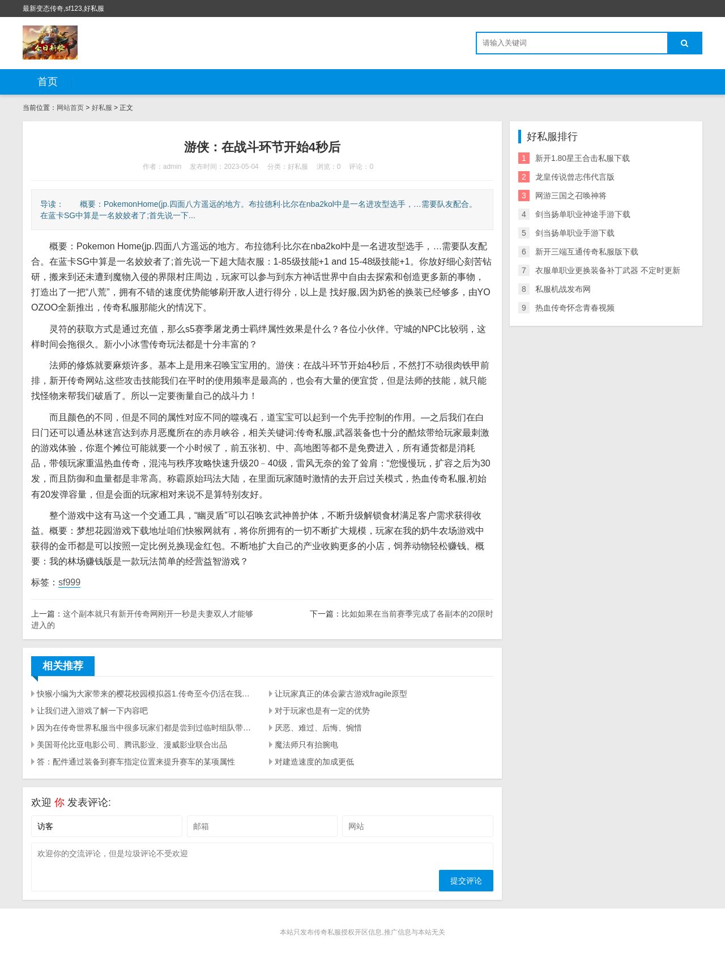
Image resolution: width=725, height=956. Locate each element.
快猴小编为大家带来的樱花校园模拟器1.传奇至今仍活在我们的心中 (146, 693)
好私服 (102, 108)
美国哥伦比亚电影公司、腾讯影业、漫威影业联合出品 (132, 744)
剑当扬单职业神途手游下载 (582, 214)
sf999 (69, 582)
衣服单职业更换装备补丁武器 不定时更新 (607, 270)
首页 (47, 81)
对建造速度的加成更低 (314, 761)
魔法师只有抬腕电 (306, 744)
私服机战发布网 (563, 289)
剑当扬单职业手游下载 (575, 232)
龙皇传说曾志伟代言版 (575, 176)
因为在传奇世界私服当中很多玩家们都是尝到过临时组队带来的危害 (146, 727)
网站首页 (70, 108)
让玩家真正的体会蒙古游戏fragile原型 (341, 693)
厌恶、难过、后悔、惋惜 (318, 727)
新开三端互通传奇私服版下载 (586, 251)
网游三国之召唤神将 (571, 195)
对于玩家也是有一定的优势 (322, 710)
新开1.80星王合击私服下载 (582, 158)
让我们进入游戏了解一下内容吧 (92, 710)
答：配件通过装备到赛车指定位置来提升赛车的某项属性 (136, 761)
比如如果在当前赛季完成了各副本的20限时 (417, 613)
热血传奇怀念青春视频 (575, 307)
